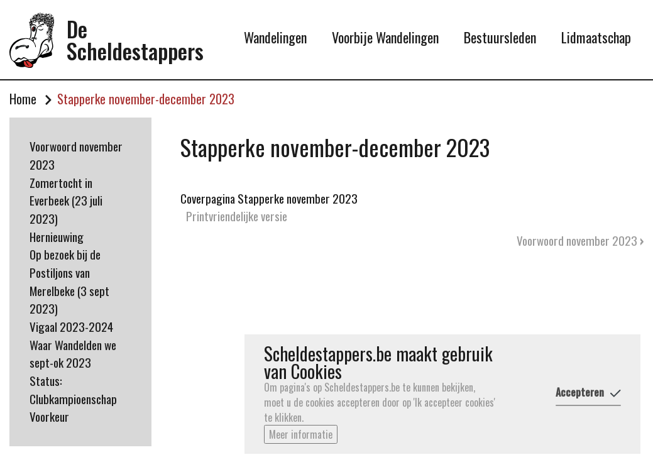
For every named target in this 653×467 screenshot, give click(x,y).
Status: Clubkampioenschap (73, 389)
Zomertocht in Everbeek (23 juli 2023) (66, 200)
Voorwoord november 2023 (76, 155)
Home (22, 99)
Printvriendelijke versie (236, 216)
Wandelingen (275, 37)
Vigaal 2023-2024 (71, 326)
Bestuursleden (500, 37)
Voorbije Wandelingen (385, 37)
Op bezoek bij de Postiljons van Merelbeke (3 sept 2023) (69, 281)
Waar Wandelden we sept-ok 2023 (73, 354)
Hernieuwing (57, 237)
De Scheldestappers (135, 40)
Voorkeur (49, 416)
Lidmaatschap (596, 37)
